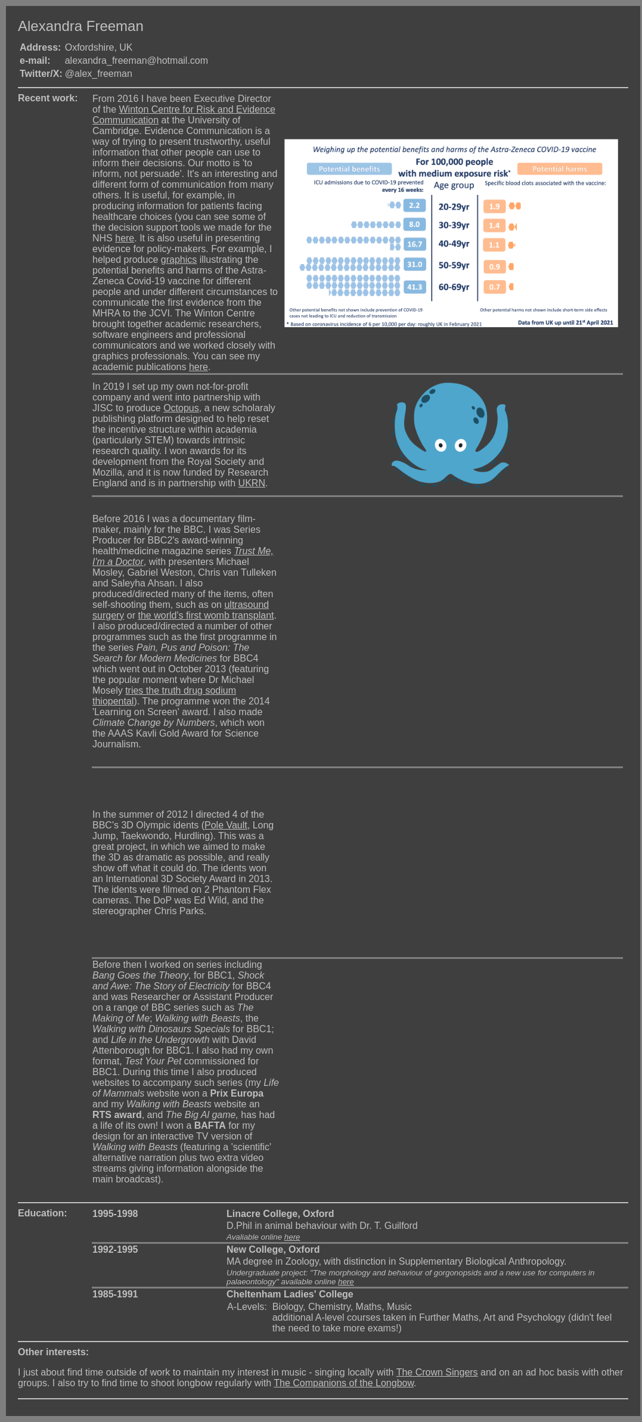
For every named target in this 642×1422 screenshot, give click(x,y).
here (124, 238)
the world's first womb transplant (206, 615)
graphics (179, 259)
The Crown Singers (437, 1372)
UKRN (251, 483)
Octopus (181, 408)
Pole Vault (225, 825)
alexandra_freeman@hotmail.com (136, 60)
